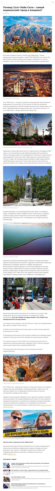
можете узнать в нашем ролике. (27, 402)
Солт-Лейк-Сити (34, 54)
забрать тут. (13, 448)
